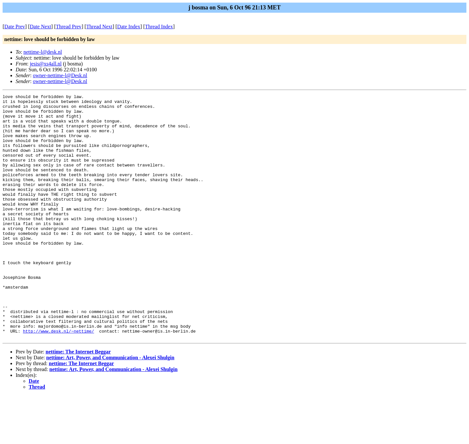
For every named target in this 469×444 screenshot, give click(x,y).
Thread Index (159, 26)
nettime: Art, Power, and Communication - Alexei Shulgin (110, 406)
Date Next (40, 26)
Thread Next (99, 26)
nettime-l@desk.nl (42, 52)
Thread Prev (68, 26)
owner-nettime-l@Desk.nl (60, 75)
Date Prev (14, 26)
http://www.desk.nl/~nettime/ (58, 379)
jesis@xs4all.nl (46, 63)
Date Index (128, 26)
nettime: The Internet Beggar (78, 400)
